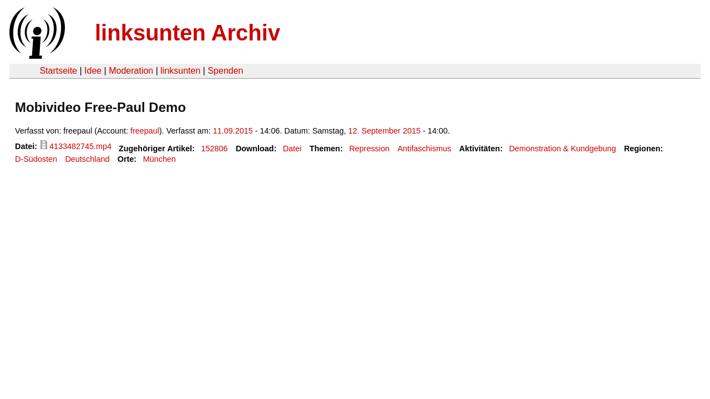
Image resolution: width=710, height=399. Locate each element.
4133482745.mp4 (80, 146)
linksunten (180, 70)
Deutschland (87, 159)
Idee (93, 70)
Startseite (58, 70)
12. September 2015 (384, 130)
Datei (292, 148)
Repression (369, 148)
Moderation (131, 70)
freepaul (144, 130)
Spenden (225, 70)
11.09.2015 (233, 130)
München (159, 159)
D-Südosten (36, 159)
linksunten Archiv (187, 33)
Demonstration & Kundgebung (562, 148)
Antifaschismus (425, 148)
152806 (214, 148)
